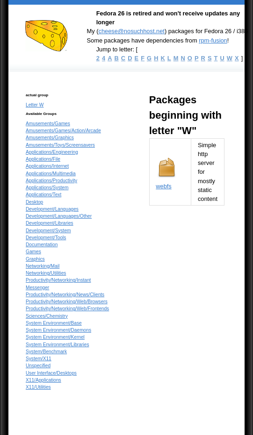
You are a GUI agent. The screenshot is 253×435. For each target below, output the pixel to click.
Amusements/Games (48, 123)
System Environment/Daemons (58, 330)
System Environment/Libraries (57, 344)
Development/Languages (52, 209)
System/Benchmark (46, 351)
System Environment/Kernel (55, 337)
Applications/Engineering (52, 152)
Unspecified (38, 365)
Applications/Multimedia (51, 173)
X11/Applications (43, 380)
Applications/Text (43, 194)
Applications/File (43, 159)
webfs (164, 186)
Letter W (34, 104)
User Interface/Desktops (51, 373)
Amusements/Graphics (50, 137)
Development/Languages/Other (59, 216)
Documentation (42, 244)
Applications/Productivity (51, 180)
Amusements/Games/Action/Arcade (63, 130)
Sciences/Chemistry (47, 316)
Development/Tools (46, 237)
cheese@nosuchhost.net (131, 31)
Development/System (48, 230)
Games (33, 251)
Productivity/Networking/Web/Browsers (67, 301)
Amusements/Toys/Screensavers (60, 145)
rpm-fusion (213, 40)
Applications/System (47, 187)
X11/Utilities (38, 387)
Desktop (34, 202)
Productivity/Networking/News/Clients (65, 294)
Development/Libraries (49, 223)
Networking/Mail (42, 266)
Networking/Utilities (46, 273)
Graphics (35, 259)
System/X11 (38, 358)
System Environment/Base (54, 323)
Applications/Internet (47, 166)
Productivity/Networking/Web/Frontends (67, 308)
